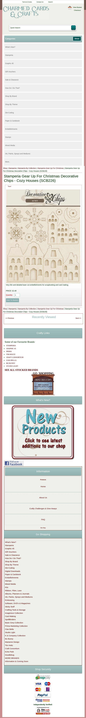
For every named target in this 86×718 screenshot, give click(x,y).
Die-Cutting (9, 113)
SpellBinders (10, 619)
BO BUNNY (10, 363)
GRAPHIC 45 (11, 349)
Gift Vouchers (10, 72)
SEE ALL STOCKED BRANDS (21, 370)
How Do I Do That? (12, 88)
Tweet (9, 186)
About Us (43, 498)
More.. (7, 162)
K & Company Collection (15, 636)
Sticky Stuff (9, 607)
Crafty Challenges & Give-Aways (43, 508)
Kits (6, 587)
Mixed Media (10, 145)
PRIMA (9, 351)
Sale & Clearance (12, 80)
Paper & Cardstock (12, 121)
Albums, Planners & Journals (17, 594)
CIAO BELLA (11, 360)
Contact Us (40, 2)
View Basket (77, 7)
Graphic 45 (9, 63)
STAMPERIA (11, 346)
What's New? (10, 47)
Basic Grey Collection (14, 623)
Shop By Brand (11, 96)
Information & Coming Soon (16, 661)
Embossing (9, 600)
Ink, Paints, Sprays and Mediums (17, 154)
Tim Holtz (9, 645)
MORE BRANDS (12, 658)
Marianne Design (12, 642)
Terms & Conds (27, 2)
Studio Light (10, 632)
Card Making (10, 616)
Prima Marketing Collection (16, 626)
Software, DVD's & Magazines (17, 603)
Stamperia (9, 55)
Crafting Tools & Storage (15, 610)
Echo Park (9, 652)
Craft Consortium (12, 648)
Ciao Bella (9, 629)
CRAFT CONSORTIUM (14, 357)
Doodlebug (9, 655)
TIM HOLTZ (10, 354)
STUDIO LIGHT (12, 366)
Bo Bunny (9, 639)
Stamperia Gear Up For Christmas (50, 168)
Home (43, 486)
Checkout (77, 10)
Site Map (43, 528)
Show (77, 39)
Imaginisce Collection (14, 613)
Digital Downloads (12, 571)
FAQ (43, 519)
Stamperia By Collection (27, 168)
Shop (5, 168)
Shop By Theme (11, 104)
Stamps (8, 137)
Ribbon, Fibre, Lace (13, 590)
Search (50, 2)
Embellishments (11, 129)
